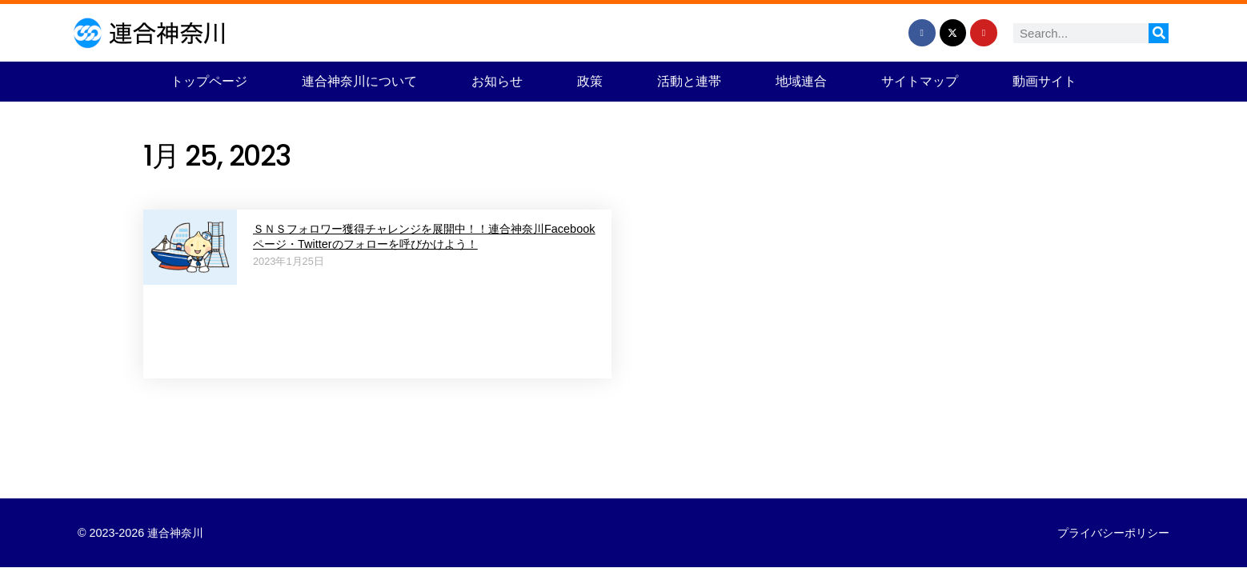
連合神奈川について (359, 81)
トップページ (208, 81)
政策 (590, 81)
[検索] (1159, 33)
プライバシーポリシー (1113, 532)
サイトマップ (919, 81)
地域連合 (801, 81)
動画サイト (1044, 81)
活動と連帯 (689, 81)
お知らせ (497, 81)
